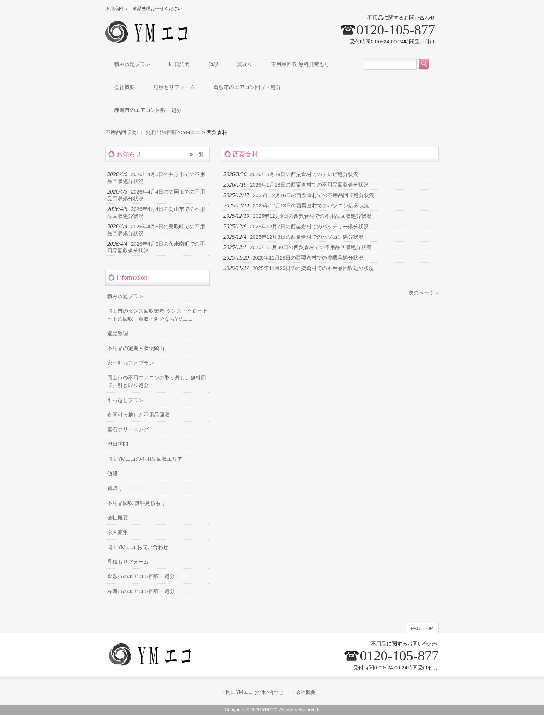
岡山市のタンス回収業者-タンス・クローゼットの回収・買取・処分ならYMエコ (157, 314)
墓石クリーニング (128, 429)
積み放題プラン (125, 296)
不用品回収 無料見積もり (136, 503)
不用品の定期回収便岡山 (135, 348)
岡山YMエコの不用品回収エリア (144, 459)
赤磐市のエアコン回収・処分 (141, 591)
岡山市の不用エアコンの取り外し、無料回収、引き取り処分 (156, 381)
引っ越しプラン (125, 400)
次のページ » (423, 293)
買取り (115, 488)
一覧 (199, 154)
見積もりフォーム (128, 562)
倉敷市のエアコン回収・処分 (141, 576)
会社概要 (117, 517)
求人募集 (117, 532)
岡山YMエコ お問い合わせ (137, 547)
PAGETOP (422, 628)
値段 (112, 473)
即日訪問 (117, 444)
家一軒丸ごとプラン (130, 363)
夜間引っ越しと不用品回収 (138, 415)
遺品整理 (117, 333)
